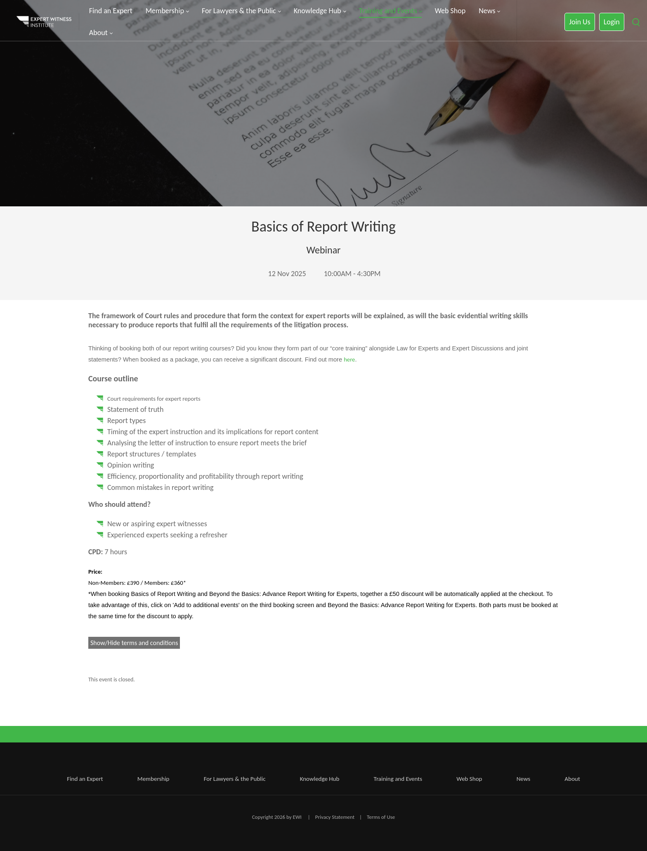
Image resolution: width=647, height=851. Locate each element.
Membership (153, 778)
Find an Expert (85, 778)
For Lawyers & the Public (235, 778)
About (572, 778)
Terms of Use (381, 817)
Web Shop (469, 778)
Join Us (579, 21)
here (349, 359)
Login (612, 21)
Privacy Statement (334, 817)
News (524, 778)
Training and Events (398, 778)
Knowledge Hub (320, 778)
